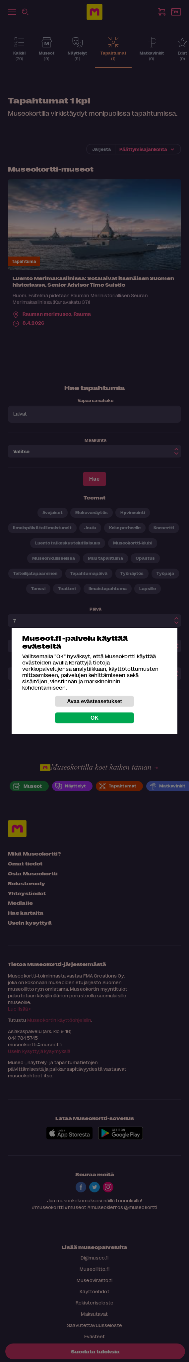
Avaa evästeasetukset (94, 701)
